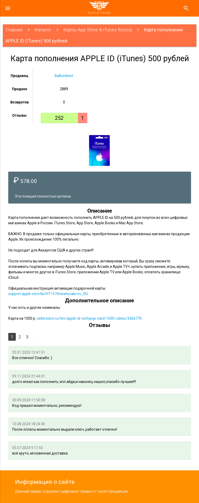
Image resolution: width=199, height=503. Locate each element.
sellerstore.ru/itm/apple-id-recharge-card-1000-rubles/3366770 (89, 318)
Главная (14, 29)
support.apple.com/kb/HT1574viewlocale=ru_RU (48, 294)
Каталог (42, 29)
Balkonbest (64, 76)
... (35, 336)
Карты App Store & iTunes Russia (97, 29)
